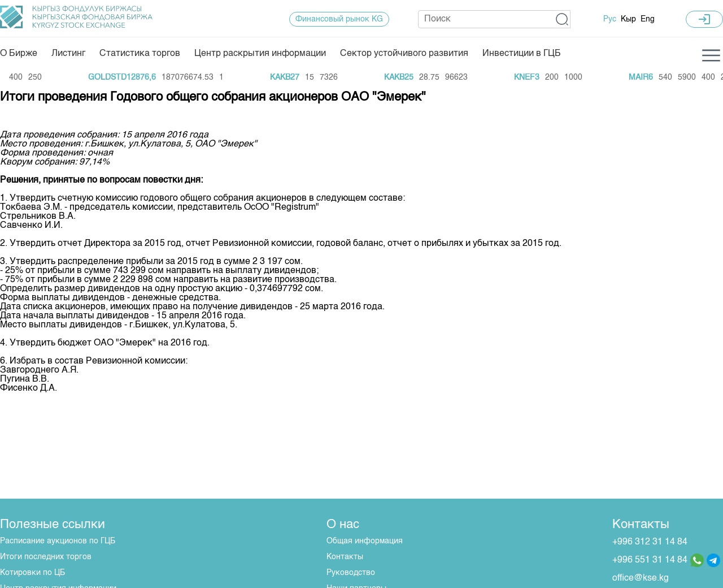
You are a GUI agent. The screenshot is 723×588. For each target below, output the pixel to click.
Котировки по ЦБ (32, 573)
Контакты (344, 557)
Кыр (628, 19)
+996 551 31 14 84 (649, 560)
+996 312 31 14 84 (649, 542)
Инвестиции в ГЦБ (521, 53)
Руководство (350, 573)
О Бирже (18, 53)
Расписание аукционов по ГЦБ (57, 541)
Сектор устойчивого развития (404, 53)
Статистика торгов (139, 53)
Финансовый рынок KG (339, 19)
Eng (648, 19)
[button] (562, 19)
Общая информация (364, 541)
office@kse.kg (640, 578)
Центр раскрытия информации (260, 53)
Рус (609, 19)
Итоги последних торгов (46, 557)
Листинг (68, 53)
